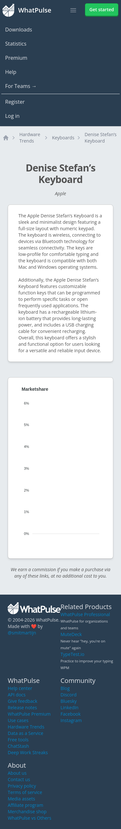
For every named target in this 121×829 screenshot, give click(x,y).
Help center (20, 688)
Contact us (19, 779)
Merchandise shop (27, 811)
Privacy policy (22, 786)
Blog (65, 688)
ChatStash (18, 746)
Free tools (18, 740)
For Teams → (21, 86)
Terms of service (25, 792)
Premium (16, 57)
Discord (69, 695)
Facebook (71, 714)
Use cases (18, 720)
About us (17, 773)
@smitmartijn (22, 633)
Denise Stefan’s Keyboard (100, 137)
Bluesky (69, 701)
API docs (16, 695)
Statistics (15, 43)
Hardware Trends (29, 137)
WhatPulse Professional (85, 614)
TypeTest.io (73, 654)
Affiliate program (25, 805)
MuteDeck (71, 634)
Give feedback (22, 701)
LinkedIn (70, 707)
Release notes (22, 707)
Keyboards (63, 138)
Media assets (21, 799)
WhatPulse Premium (29, 714)
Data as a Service (25, 733)
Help (10, 71)
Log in (12, 115)
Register (15, 101)
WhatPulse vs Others (29, 818)
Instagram (71, 720)
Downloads (18, 29)
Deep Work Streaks (28, 752)
